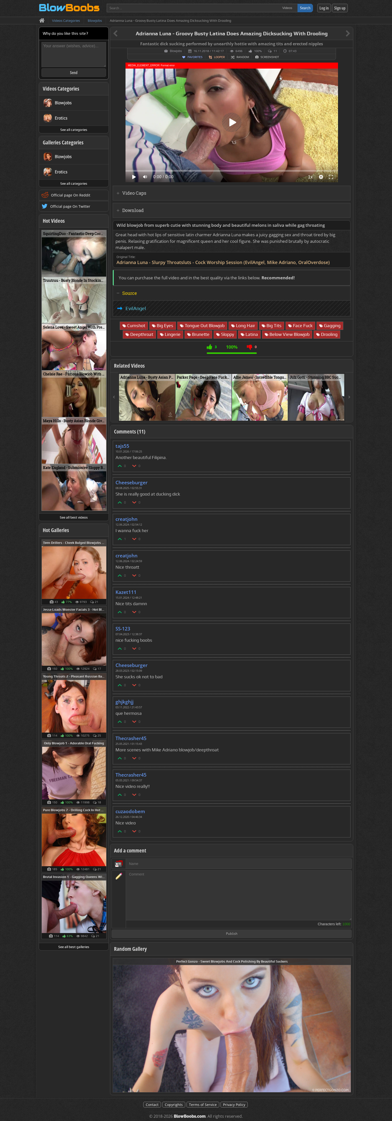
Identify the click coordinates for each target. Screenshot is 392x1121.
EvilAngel (136, 308)
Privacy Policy (234, 1104)
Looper (219, 57)
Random (242, 57)
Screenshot (269, 57)
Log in (324, 8)
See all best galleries (73, 947)
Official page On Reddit (70, 195)
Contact (152, 1104)
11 (275, 51)
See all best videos (74, 517)
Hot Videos (54, 220)
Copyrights (174, 1104)
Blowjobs (176, 51)
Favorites (195, 57)
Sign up (340, 8)
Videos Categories (61, 88)
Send (74, 72)
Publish (232, 934)
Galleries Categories (63, 142)
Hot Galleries (56, 530)
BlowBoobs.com (190, 1116)
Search (305, 8)
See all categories (73, 130)
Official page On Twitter (70, 206)
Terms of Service (203, 1104)
